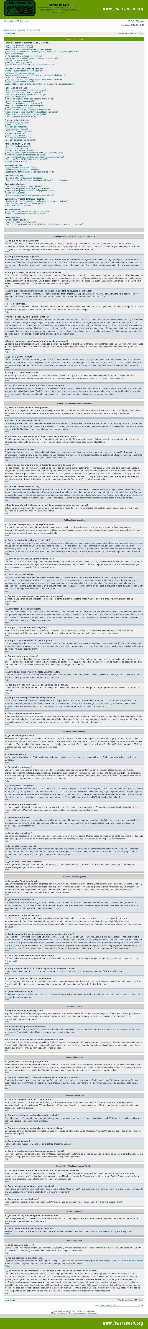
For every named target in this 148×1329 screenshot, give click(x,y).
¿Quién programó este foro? (16, 220)
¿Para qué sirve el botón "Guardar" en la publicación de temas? (31, 112)
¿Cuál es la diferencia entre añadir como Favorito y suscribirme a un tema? (36, 201)
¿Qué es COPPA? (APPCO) (16, 60)
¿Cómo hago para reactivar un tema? (20, 116)
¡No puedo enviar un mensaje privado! (21, 167)
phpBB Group (111, 1248)
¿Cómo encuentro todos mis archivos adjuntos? (25, 214)
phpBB (68, 1311)
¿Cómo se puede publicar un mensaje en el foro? (25, 90)
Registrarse (22, 21)
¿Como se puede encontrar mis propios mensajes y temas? (29, 195)
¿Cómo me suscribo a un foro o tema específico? (25, 203)
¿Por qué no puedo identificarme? (19, 45)
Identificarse (10, 21)
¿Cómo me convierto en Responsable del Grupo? (25, 155)
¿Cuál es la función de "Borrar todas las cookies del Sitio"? (29, 65)
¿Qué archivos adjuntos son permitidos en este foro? (27, 212)
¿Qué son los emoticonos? (16, 127)
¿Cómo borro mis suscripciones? (18, 205)
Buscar (140, 21)
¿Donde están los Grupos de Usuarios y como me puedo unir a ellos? (34, 153)
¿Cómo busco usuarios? (15, 193)
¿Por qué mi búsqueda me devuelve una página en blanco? (30, 191)
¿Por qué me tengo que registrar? (19, 47)
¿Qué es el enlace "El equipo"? (18, 161)
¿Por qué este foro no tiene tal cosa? (20, 222)
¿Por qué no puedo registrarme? (18, 62)
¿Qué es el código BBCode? (17, 122)
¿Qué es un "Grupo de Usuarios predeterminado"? (26, 159)
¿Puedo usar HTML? (13, 125)
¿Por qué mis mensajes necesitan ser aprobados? (26, 114)
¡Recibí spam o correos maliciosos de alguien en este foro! (29, 172)
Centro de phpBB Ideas (132, 1261)
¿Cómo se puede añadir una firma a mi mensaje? (25, 94)
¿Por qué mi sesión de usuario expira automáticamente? (28, 49)
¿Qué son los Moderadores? (17, 148)
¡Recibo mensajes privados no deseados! (22, 170)
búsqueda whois (88, 1276)
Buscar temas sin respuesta (14, 30)
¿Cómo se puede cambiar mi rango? (20, 82)
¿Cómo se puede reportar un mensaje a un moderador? (28, 110)
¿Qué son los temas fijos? (16, 136)
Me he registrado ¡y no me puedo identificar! (23, 56)
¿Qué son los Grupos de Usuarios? (19, 150)
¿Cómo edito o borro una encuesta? (20, 101)
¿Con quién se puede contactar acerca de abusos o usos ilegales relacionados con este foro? (44, 224)
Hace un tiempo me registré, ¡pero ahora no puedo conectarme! (31, 58)
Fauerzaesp (92, 1313)
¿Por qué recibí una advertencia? (19, 108)
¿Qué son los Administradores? (18, 146)
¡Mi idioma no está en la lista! (17, 77)
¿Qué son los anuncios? (15, 133)
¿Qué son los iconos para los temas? (20, 140)
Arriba (7, 252)
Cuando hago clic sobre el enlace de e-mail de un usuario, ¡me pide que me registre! (40, 84)
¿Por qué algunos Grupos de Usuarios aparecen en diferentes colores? (34, 157)
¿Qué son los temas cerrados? (18, 138)
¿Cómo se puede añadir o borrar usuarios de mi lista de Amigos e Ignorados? (37, 180)
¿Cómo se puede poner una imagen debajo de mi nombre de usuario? (34, 80)
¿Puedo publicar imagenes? (16, 129)
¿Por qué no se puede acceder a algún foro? (23, 103)
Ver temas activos (33, 30)
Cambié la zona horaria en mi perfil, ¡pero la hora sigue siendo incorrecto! (35, 75)
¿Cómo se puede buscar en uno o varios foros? (24, 186)
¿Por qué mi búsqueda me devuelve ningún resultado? (28, 188)
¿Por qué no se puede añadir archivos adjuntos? (25, 105)
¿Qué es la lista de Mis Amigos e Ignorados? (23, 178)
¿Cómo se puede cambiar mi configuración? (23, 71)
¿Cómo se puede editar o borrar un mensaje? (24, 92)
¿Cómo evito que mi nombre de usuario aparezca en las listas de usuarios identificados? (42, 52)
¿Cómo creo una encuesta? (16, 97)
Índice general (10, 33)
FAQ (131, 21)
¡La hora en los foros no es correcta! (20, 73)
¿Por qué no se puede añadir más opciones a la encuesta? (29, 99)
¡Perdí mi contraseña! (14, 54)
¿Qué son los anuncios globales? (19, 131)
